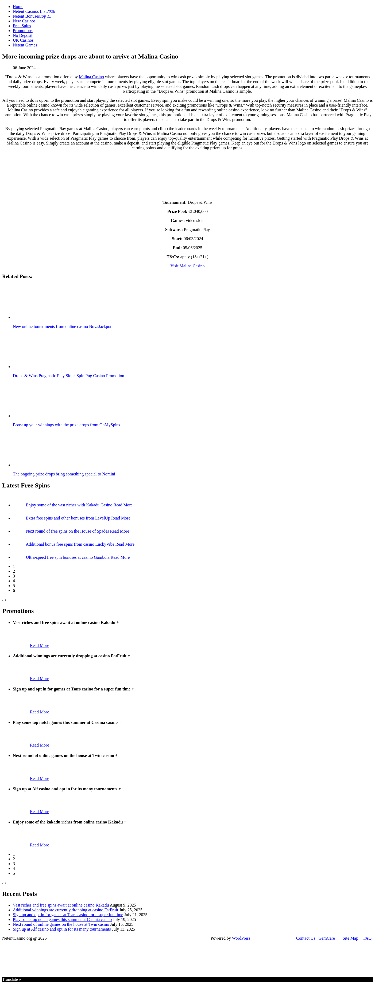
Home (18, 6)
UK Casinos (23, 40)
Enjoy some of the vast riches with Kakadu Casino (70, 505)
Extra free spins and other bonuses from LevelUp (68, 518)
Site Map (350, 938)
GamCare (327, 938)
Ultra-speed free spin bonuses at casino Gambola (68, 557)
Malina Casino (91, 77)
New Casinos (24, 21)
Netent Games (25, 45)
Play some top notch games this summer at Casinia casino (62, 919)
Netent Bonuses (32, 16)
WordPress (241, 938)
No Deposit (22, 35)
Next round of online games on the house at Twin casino (61, 924)
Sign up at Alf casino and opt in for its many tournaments (62, 929)
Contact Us (305, 938)
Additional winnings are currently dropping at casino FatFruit (65, 910)
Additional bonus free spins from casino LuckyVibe (70, 544)
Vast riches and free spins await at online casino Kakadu (61, 905)
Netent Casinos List (34, 11)
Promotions (23, 30)
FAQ (367, 938)
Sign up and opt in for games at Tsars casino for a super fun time (68, 914)
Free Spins (22, 26)
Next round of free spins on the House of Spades (68, 531)
